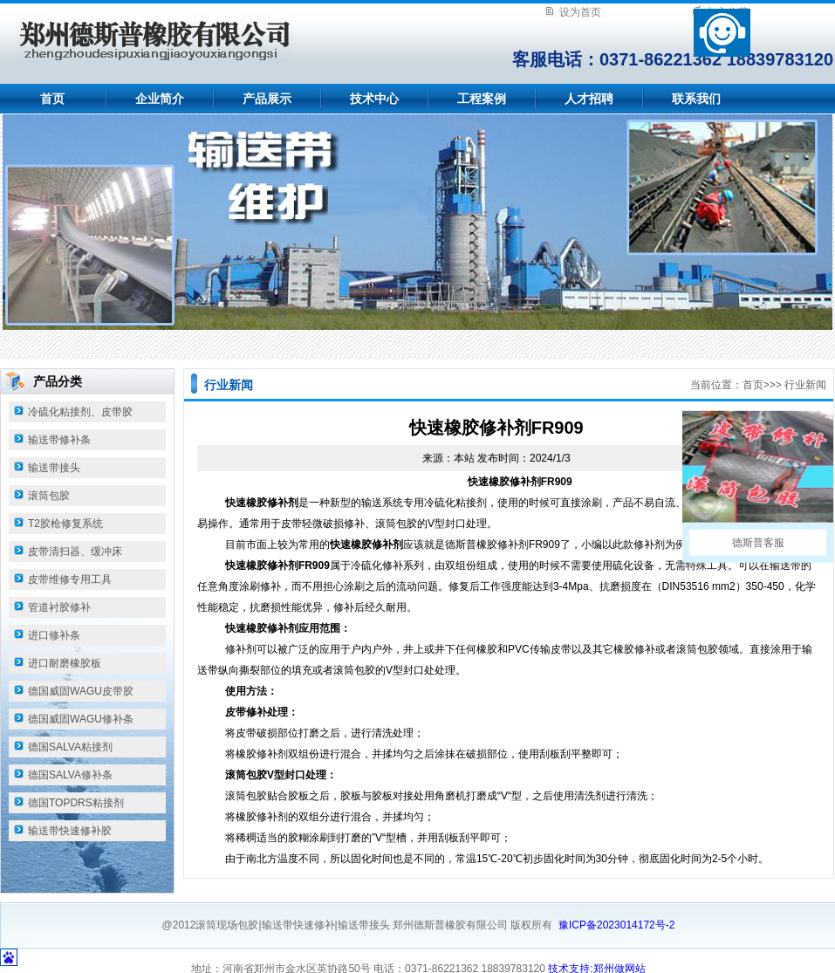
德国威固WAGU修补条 (80, 719)
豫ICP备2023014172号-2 (616, 925)
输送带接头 (54, 468)
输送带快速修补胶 (70, 831)
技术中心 (374, 99)
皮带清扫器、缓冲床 (75, 551)
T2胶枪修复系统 (65, 523)
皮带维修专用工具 (70, 579)
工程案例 (481, 99)
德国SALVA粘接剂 (70, 747)
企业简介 (159, 99)
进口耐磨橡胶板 (64, 663)
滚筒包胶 (49, 496)
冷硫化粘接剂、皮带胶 (80, 412)
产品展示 (267, 99)
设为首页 (580, 12)
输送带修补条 (59, 440)
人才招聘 (589, 99)
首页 (52, 99)
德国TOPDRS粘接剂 (76, 803)
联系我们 (696, 99)
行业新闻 (805, 385)
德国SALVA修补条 (70, 775)
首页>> (759, 385)
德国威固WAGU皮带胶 (80, 691)
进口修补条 (54, 635)
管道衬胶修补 (59, 607)
